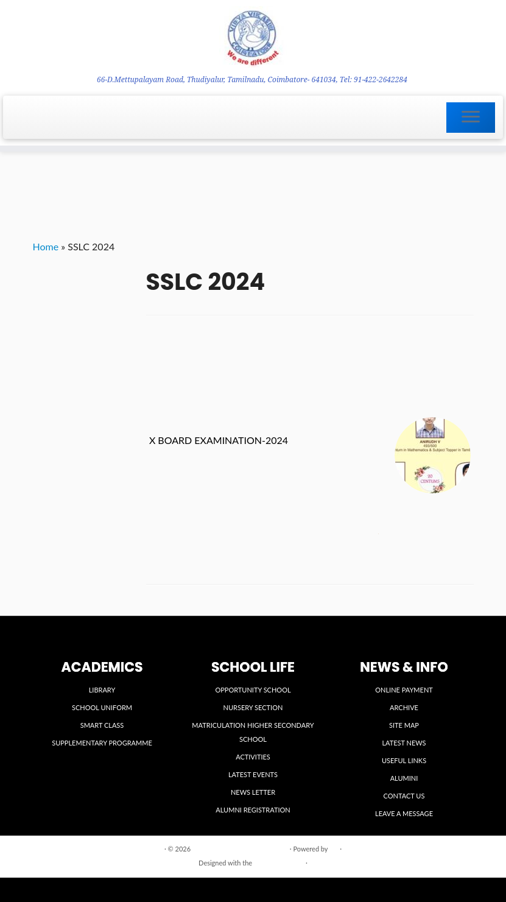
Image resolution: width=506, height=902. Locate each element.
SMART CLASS (102, 725)
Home (46, 246)
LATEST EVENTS (253, 774)
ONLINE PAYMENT (404, 690)
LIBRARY (102, 690)
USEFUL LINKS (404, 760)
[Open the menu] (470, 117)
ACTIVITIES (253, 757)
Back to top (456, 848)
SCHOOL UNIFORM (102, 707)
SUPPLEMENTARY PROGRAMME (102, 743)
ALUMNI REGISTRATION (253, 810)
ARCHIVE (404, 707)
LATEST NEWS (404, 743)
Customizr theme (279, 863)
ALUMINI (404, 778)
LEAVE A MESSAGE (404, 813)
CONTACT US (404, 796)
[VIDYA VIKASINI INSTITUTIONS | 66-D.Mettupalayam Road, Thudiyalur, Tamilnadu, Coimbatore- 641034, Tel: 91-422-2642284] (253, 37)
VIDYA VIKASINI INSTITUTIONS (240, 849)
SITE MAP (404, 725)
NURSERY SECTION (253, 707)
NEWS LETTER (253, 792)
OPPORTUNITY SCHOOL (252, 690)
